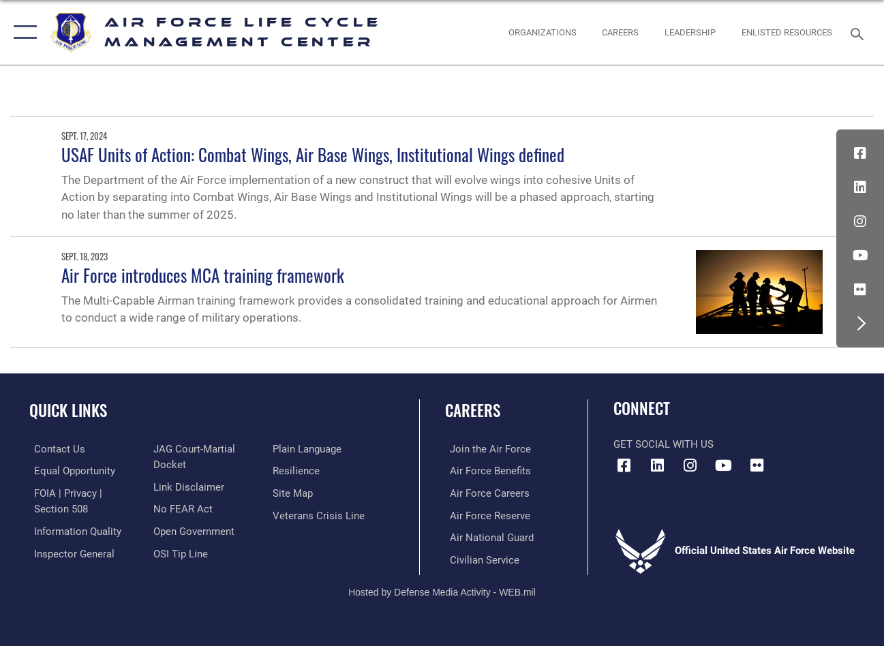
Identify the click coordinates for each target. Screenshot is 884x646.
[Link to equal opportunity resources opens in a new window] (69, 471)
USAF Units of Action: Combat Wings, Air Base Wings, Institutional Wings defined (312, 154)
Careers (472, 410)
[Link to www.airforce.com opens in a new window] (485, 449)
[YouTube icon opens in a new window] (860, 256)
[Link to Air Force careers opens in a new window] (485, 493)
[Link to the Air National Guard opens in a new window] (487, 536)
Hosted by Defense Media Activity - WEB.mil (442, 589)
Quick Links (68, 410)
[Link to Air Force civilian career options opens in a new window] (480, 558)
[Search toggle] (859, 32)
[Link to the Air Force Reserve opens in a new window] (485, 514)
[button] (22, 32)
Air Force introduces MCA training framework (202, 275)
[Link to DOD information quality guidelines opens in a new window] (73, 530)
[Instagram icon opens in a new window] (860, 221)
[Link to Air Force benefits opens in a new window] (485, 471)
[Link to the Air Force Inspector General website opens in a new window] (69, 552)
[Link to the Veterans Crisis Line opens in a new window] (320, 514)
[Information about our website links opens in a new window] (187, 486)
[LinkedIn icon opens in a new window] (860, 187)
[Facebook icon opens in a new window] (860, 153)
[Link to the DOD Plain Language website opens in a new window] (308, 449)
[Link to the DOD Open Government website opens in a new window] (192, 530)
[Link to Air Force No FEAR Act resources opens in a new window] (181, 508)
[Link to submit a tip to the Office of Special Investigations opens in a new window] (179, 552)
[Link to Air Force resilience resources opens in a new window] (297, 471)
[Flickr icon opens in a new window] (860, 290)
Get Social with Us (663, 444)
